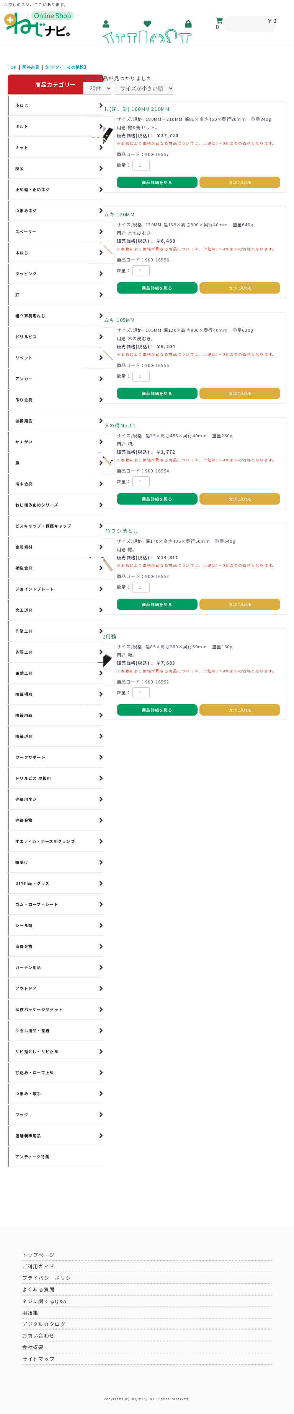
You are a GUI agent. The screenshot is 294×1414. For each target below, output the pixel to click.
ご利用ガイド (38, 1266)
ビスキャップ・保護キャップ (43, 526)
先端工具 (24, 652)
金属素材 (24, 547)
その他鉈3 (77, 67)
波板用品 (24, 421)
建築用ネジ (26, 799)
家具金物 (24, 946)
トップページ (38, 1254)
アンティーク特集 (32, 1156)
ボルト (21, 126)
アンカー (24, 379)
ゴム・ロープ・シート (36, 904)
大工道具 (24, 610)
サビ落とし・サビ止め (37, 1051)
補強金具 (24, 568)
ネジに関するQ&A (44, 1301)
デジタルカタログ (44, 1324)
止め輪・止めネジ (32, 189)
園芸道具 (30, 67)
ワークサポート (30, 757)
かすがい (24, 442)
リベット (24, 357)
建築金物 (24, 820)
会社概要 (33, 1347)
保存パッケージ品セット (39, 1009)
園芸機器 (24, 694)
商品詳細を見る (157, 182)
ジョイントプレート (34, 589)
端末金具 (24, 484)
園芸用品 (24, 715)
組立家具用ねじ (30, 315)
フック (21, 1114)
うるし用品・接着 (32, 1030)
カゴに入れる (240, 182)
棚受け (21, 862)
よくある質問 (38, 1289)
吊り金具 (24, 400)
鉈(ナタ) (53, 67)
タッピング (26, 273)
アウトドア (26, 988)
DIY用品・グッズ (32, 883)
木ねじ (21, 252)
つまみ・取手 (28, 1093)
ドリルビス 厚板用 (33, 778)
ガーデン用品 (28, 967)
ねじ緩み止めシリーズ (36, 505)
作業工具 (24, 631)
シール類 (24, 925)
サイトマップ (38, 1358)
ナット (21, 147)
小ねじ (21, 105)
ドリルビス (26, 336)
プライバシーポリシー (49, 1277)
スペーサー (25, 231)
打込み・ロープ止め (34, 1072)
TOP (12, 67)
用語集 (30, 1312)
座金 (19, 168)
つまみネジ (26, 210)
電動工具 (24, 673)
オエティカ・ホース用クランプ (45, 841)
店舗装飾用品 (28, 1135)
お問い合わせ (38, 1335)
